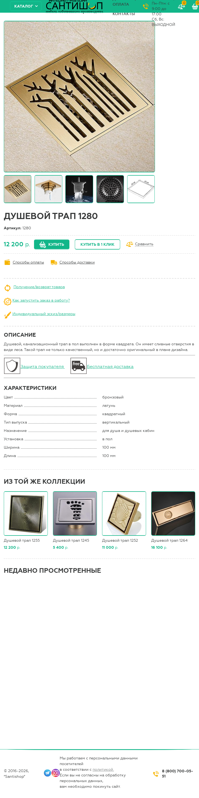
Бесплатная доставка (110, 366)
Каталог (23, 6)
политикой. (103, 769)
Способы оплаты (28, 262)
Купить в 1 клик (97, 244)
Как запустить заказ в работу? (41, 300)
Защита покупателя (43, 366)
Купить (56, 244)
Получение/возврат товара (39, 287)
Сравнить (144, 244)
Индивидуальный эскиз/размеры (43, 314)
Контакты (124, 14)
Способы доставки (77, 262)
